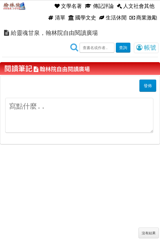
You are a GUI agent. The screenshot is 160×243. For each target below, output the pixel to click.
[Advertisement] (80, 199)
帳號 (146, 47)
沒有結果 (149, 233)
